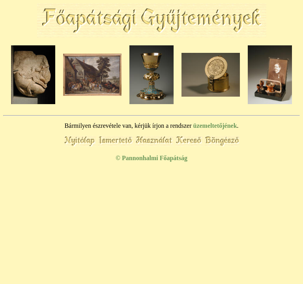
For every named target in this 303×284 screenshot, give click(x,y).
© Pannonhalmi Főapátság (151, 158)
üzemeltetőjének (215, 125)
